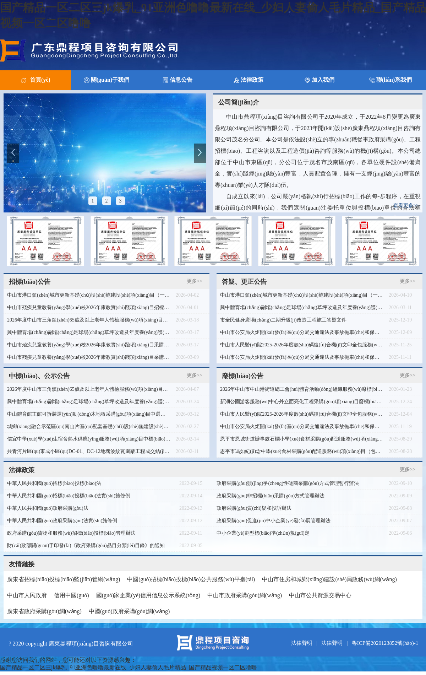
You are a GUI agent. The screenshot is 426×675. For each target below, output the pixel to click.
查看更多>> (406, 205)
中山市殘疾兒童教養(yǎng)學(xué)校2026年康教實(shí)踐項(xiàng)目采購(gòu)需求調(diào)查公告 (88, 357)
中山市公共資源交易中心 (320, 595)
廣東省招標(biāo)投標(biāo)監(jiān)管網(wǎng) (63, 579)
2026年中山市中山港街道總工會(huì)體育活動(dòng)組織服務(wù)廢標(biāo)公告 (301, 389)
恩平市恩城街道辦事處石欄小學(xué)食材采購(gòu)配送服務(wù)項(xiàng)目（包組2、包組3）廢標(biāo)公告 (301, 439)
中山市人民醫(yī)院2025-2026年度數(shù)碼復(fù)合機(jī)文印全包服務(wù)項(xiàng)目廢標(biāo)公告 (301, 414)
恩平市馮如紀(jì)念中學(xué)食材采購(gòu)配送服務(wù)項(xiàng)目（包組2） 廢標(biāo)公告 (301, 451)
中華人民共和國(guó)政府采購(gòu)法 (47, 508)
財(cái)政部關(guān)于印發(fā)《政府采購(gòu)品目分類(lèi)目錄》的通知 (86, 545)
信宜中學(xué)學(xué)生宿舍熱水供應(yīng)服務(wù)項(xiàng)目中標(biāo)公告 (88, 439)
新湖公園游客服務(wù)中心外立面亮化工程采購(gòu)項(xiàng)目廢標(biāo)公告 (301, 401)
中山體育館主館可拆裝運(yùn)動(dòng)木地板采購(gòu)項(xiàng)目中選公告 (88, 414)
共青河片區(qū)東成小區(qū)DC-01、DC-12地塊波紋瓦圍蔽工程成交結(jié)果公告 (88, 451)
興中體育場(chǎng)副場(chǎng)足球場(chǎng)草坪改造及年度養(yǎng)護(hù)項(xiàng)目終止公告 (301, 307)
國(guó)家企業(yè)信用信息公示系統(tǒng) (148, 595)
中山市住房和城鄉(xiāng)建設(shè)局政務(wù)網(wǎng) (329, 579)
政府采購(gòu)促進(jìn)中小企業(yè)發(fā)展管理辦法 (274, 520)
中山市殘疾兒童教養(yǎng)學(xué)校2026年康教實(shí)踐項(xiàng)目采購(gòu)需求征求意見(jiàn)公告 (88, 344)
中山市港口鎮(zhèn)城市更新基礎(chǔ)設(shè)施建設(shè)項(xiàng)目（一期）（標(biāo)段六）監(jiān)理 (88, 295)
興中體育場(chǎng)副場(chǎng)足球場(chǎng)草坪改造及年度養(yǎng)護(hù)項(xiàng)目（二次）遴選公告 (88, 332)
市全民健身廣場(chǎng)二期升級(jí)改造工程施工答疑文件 (283, 320)
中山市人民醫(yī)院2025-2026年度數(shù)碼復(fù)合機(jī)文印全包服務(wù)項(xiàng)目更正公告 (301, 344)
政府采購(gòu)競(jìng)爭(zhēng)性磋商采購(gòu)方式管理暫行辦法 (288, 483)
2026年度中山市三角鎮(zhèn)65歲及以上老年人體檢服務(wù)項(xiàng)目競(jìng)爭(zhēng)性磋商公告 (88, 320)
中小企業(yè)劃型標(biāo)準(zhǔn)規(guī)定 (263, 533)
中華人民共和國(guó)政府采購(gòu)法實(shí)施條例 (62, 520)
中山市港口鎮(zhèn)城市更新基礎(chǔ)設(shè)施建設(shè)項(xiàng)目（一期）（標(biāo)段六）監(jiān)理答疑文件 (301, 295)
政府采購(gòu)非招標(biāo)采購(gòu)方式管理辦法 (270, 495)
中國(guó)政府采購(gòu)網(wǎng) (129, 611)
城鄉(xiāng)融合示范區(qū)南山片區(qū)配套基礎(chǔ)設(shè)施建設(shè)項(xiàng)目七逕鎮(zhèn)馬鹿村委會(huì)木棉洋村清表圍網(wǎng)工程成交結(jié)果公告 (88, 426)
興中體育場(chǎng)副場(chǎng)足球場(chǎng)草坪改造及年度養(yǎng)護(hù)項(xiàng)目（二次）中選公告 (88, 401)
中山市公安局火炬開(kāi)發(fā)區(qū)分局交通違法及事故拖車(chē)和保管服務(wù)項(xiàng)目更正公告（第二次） (301, 357)
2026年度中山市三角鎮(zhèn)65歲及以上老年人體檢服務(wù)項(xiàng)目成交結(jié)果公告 (88, 389)
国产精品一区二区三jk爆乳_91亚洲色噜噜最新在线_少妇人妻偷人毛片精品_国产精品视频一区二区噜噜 (128, 667)
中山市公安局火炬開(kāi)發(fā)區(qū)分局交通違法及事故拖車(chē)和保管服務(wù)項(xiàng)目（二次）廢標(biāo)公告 (301, 332)
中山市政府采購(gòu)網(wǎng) (244, 595)
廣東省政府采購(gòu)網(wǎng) (44, 611)
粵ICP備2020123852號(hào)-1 (385, 643)
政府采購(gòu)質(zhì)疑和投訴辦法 (254, 508)
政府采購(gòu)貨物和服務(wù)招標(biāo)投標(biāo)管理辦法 (71, 533)
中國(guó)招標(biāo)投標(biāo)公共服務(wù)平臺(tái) (191, 579)
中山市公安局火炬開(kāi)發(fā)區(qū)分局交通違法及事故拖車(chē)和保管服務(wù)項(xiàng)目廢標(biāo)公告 (301, 426)
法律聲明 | (305, 643)
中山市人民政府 (27, 595)
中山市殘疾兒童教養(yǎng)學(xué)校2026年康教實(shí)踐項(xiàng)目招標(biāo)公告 (88, 307)
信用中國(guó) (71, 595)
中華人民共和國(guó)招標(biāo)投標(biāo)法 (54, 483)
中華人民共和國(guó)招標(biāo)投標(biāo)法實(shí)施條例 (68, 495)
